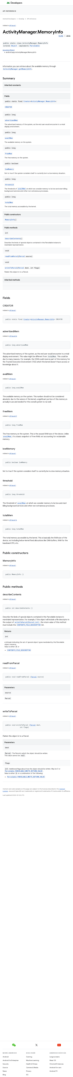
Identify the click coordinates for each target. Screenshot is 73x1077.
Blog (4, 1075)
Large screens (55, 1057)
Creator (26, 101)
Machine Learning (32, 1060)
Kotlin (61, 36)
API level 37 (13, 416)
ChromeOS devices (56, 1064)
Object (14, 46)
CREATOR (8, 107)
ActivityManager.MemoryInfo (43, 101)
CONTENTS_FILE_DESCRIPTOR (29, 625)
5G (27, 1075)
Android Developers (9, 19)
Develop (21, 19)
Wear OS (53, 1060)
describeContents (12, 239)
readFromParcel (11, 256)
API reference (9, 11)
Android (6, 1057)
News (5, 1071)
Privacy (28, 1071)
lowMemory (9, 169)
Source (5, 1067)
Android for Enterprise (10, 1060)
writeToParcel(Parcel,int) (27, 622)
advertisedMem (11, 120)
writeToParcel (11, 268)
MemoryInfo (10, 220)
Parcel (22, 256)
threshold (9, 185)
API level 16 (13, 520)
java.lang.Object (9, 50)
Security (6, 1064)
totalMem (9, 202)
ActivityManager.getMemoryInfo (17, 69)
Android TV (54, 1071)
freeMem (8, 154)
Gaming (29, 1057)
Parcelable (35, 46)
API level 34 (13, 336)
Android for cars (55, 1067)
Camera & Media (32, 1067)
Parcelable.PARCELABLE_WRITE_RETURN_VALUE (23, 771)
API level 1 (12, 25)
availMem (8, 138)
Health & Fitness (31, 1064)
